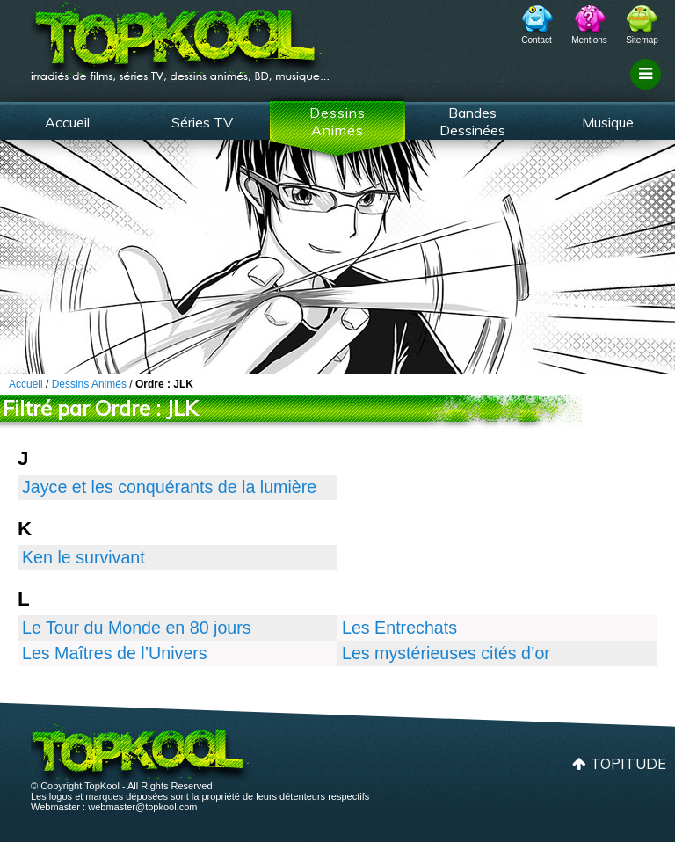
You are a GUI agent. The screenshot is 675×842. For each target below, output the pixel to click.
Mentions (589, 40)
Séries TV (202, 122)
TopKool (180, 36)
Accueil (67, 122)
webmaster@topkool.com (142, 807)
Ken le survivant (83, 557)
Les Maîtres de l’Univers (114, 653)
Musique (608, 122)
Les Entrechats (399, 627)
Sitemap (642, 40)
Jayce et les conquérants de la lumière (169, 487)
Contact (536, 40)
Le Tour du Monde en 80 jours (136, 627)
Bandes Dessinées (472, 121)
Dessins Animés (337, 121)
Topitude (628, 763)
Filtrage (648, 90)
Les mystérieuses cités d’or (446, 653)
